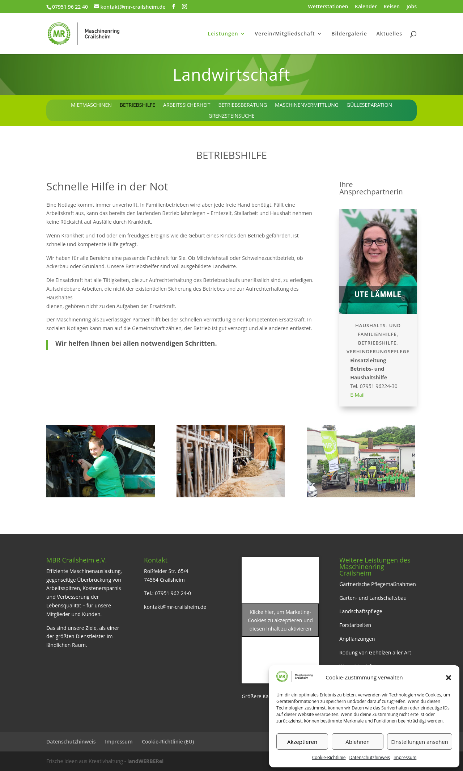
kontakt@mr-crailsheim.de (175, 606)
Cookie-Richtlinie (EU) (168, 741)
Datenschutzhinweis (369, 757)
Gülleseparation (369, 105)
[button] (448, 677)
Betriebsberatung (242, 105)
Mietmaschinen (91, 105)
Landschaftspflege (360, 611)
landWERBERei (145, 761)
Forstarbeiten (355, 625)
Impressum (405, 757)
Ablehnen (357, 741)
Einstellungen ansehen (419, 741)
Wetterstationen (328, 7)
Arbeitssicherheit (186, 105)
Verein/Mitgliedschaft (285, 34)
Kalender (366, 7)
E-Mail (357, 394)
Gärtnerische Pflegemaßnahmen (377, 584)
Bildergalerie (349, 34)
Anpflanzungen (357, 638)
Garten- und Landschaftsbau (373, 597)
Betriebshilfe (137, 105)
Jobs (412, 7)
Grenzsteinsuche (231, 116)
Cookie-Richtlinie (329, 757)
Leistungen (223, 34)
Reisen (391, 7)
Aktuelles (389, 34)
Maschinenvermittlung (307, 105)
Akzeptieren (302, 741)
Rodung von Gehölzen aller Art (375, 652)
